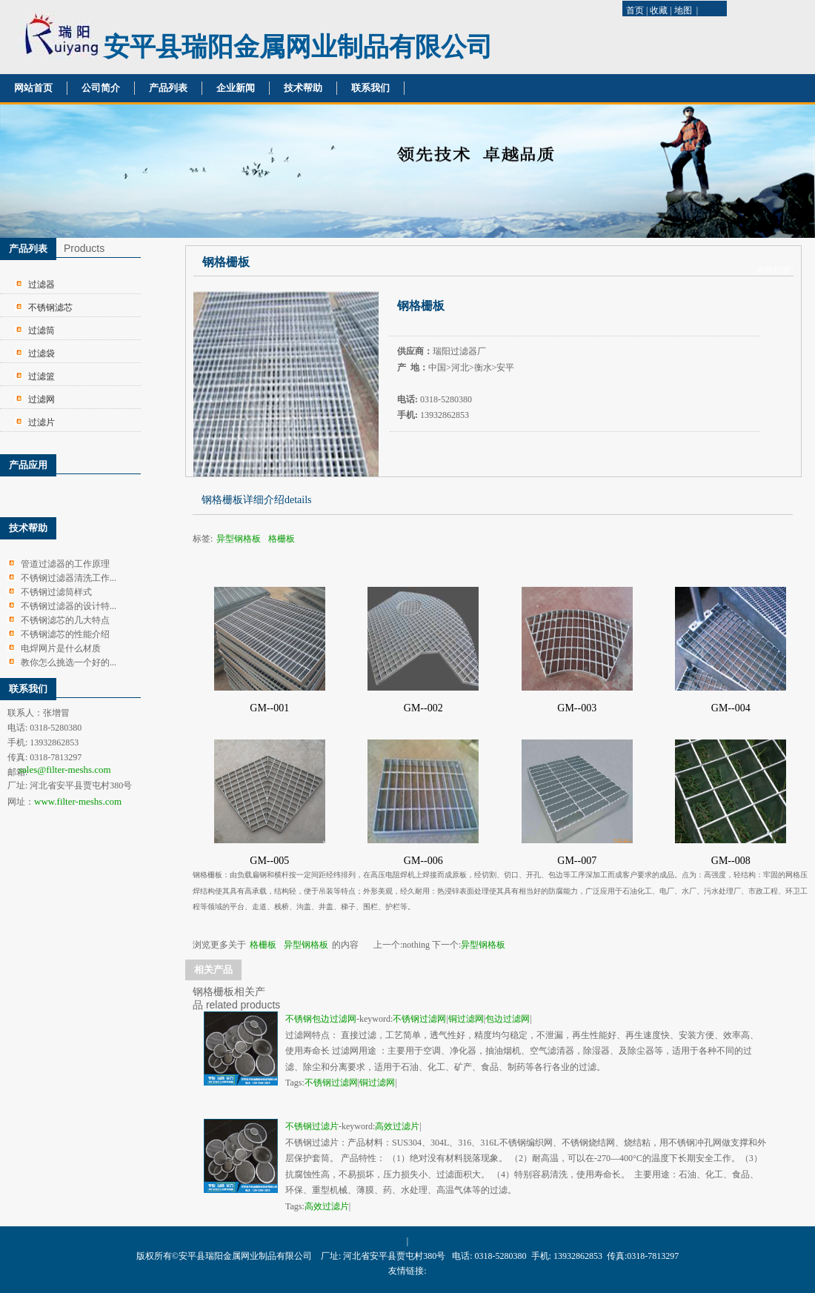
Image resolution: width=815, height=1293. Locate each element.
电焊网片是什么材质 (61, 648)
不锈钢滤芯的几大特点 (65, 620)
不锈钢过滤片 (312, 1126)
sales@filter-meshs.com (65, 769)
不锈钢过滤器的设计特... (68, 606)
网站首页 (33, 87)
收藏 (659, 10)
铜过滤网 (466, 1019)
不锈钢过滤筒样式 (56, 592)
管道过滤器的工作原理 (65, 564)
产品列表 (168, 87)
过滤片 (41, 422)
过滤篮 (41, 376)
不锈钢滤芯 (50, 307)
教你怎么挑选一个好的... (68, 662)
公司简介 (101, 87)
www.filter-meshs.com (78, 801)
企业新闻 (235, 87)
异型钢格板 (238, 539)
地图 (683, 10)
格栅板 (281, 539)
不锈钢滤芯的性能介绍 (65, 634)
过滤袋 (41, 353)
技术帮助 (303, 87)
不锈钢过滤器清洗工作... (68, 578)
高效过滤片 (397, 1126)
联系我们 (370, 87)
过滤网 (41, 399)
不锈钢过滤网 (419, 1019)
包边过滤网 (507, 1019)
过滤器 (41, 284)
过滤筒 (41, 330)
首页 (635, 10)
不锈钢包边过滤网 (320, 1019)
